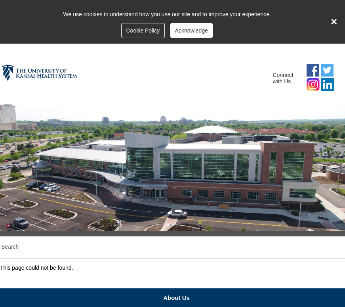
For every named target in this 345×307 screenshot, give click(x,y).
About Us (176, 297)
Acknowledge (191, 30)
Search (10, 247)
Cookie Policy (143, 30)
